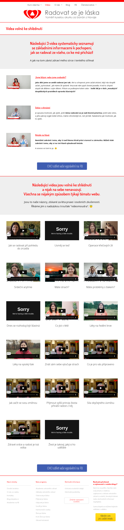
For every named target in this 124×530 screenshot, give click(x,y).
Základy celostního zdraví (45, 492)
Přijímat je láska (42, 499)
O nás (57, 5)
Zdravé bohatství (42, 520)
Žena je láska (41, 513)
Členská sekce (87, 5)
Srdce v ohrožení (42, 107)
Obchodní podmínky (72, 492)
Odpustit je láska (42, 502)
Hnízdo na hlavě (42, 135)
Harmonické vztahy (43, 510)
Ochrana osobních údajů (74, 488)
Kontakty (10, 495)
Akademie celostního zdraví (46, 488)
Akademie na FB (13, 502)
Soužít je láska (41, 506)
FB (75, 5)
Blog (68, 5)
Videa (47, 5)
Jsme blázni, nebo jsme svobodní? (50, 77)
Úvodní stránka (13, 488)
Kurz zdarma (33, 5)
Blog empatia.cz (13, 499)
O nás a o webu (13, 492)
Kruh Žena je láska (43, 517)
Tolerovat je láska (42, 495)
